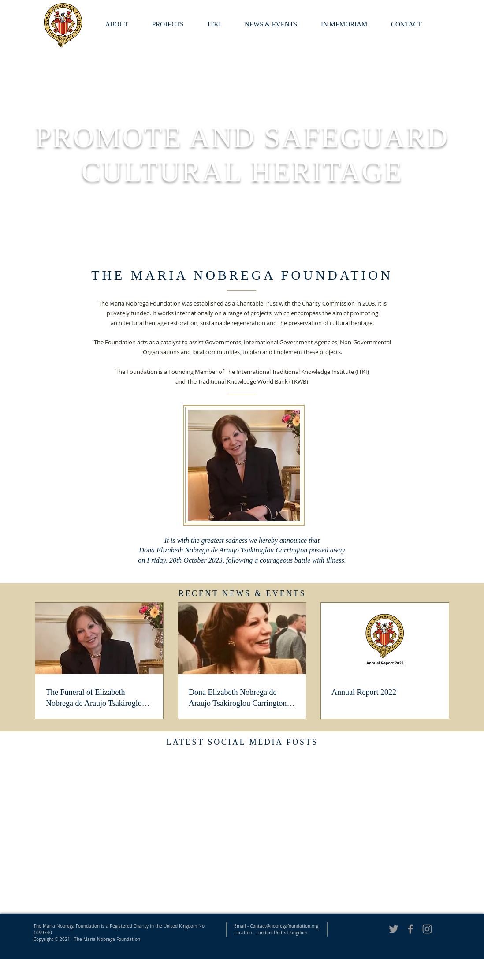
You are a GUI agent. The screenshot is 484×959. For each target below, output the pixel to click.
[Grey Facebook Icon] (410, 929)
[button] (349, 24)
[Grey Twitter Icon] (393, 929)
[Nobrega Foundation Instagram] (427, 929)
